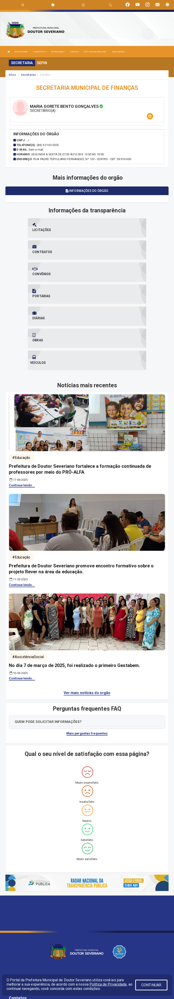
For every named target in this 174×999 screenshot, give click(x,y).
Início (12, 74)
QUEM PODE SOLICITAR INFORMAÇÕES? (48, 656)
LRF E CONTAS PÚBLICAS (96, 52)
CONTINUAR (151, 985)
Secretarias (28, 74)
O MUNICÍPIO (39, 52)
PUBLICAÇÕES (119, 52)
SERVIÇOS (74, 52)
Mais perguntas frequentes (87, 667)
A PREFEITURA (21, 52)
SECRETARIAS (58, 52)
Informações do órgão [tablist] (87, 191)
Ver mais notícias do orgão (87, 626)
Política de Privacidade (108, 984)
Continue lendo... (22, 419)
